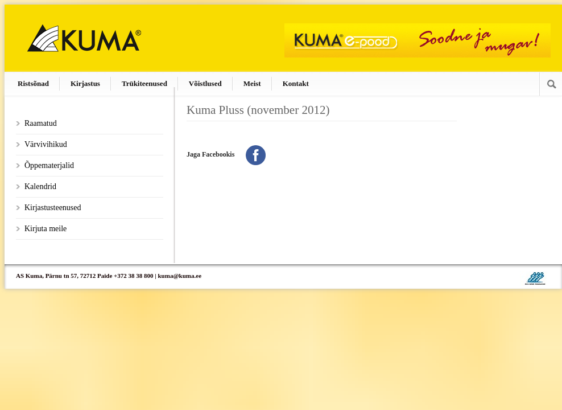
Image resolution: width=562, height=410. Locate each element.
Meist (252, 83)
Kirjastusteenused (52, 207)
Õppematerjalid (49, 165)
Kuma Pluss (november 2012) (258, 110)
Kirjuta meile (45, 228)
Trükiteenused (144, 83)
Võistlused (205, 83)
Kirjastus (85, 83)
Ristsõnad (33, 83)
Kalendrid (40, 186)
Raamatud (40, 123)
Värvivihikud (45, 144)
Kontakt (296, 83)
